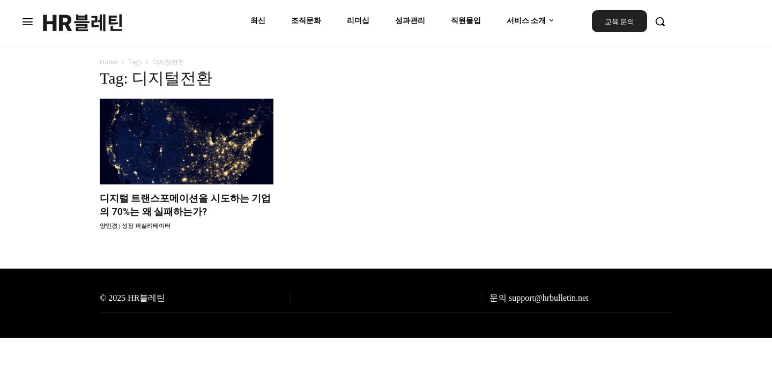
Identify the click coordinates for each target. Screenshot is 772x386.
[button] (660, 21)
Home (109, 61)
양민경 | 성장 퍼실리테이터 (135, 225)
